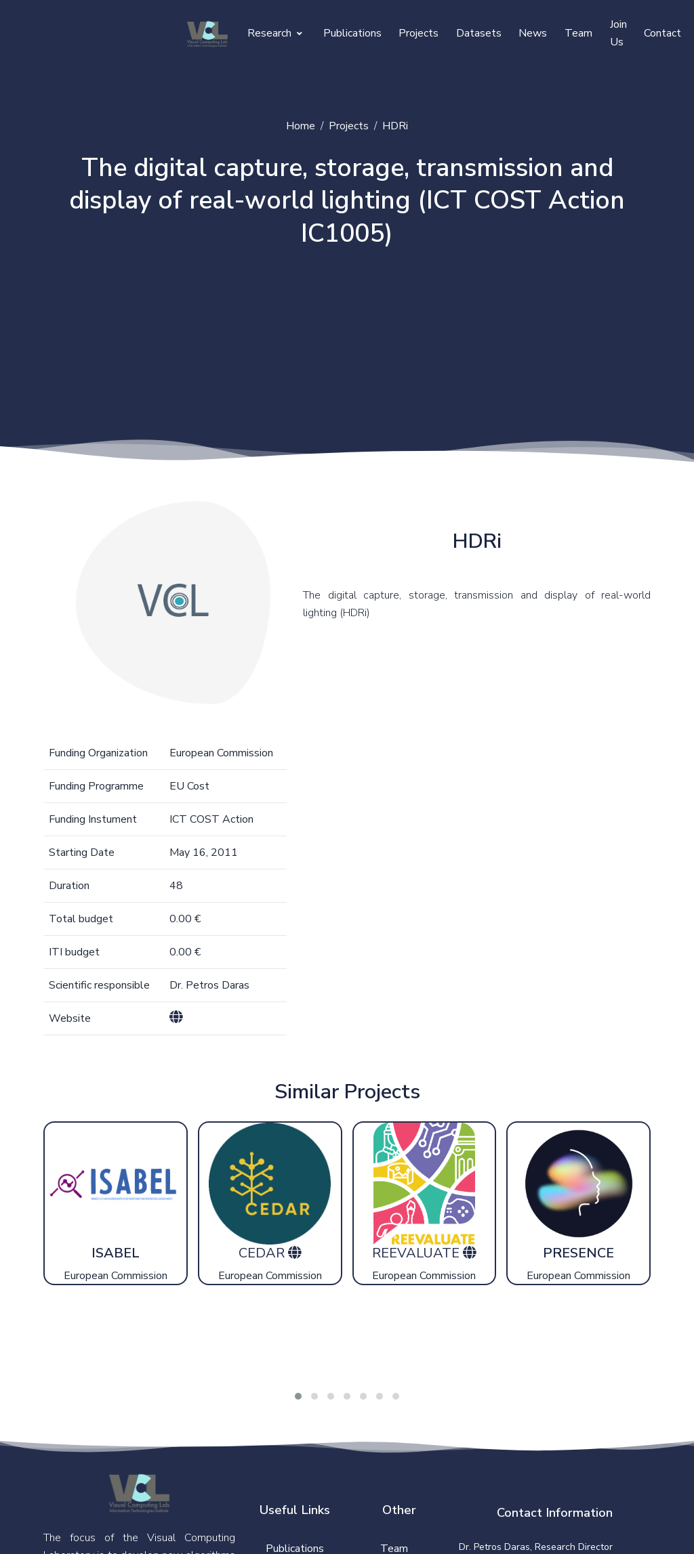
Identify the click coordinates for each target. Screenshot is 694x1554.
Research (274, 33)
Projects (418, 33)
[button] (298, 1401)
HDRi (395, 125)
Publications (352, 33)
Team (578, 33)
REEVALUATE (417, 1258)
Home (300, 125)
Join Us (618, 33)
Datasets (479, 33)
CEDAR (263, 1258)
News (532, 33)
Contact (662, 33)
